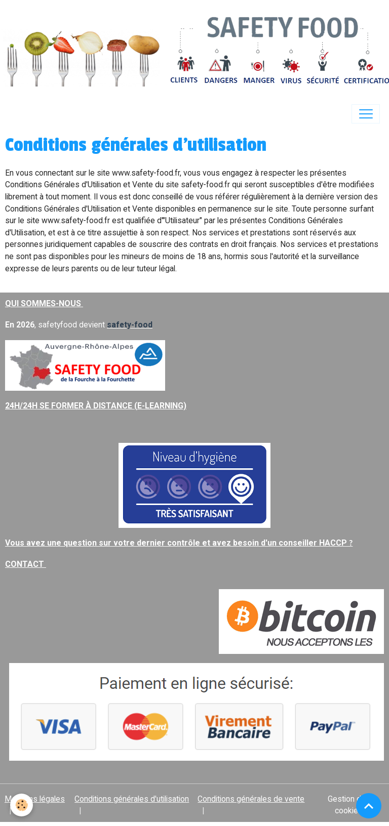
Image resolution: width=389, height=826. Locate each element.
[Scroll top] (368, 805)
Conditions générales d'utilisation (131, 799)
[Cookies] (21, 805)
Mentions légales (35, 799)
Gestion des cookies (349, 805)
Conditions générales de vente (251, 799)
